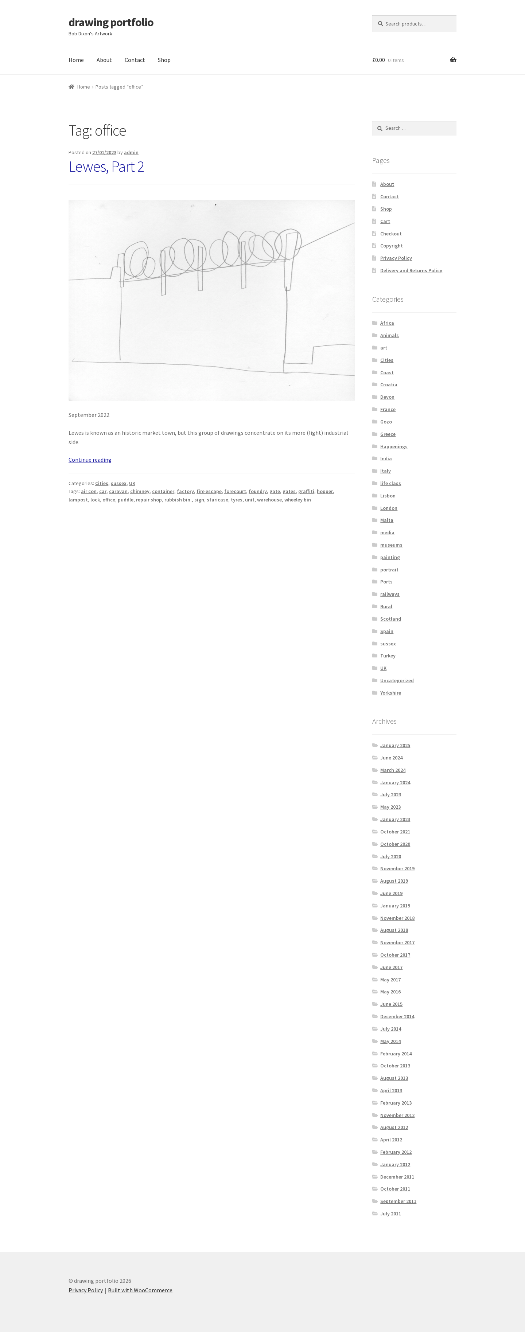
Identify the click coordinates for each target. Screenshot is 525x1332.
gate (274, 491)
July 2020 (390, 856)
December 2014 (397, 1016)
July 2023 (390, 794)
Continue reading (90, 459)
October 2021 (395, 831)
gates (289, 491)
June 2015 (391, 1004)
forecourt (235, 491)
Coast (387, 372)
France (388, 409)
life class (390, 483)
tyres (236, 499)
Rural (386, 606)
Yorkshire (390, 693)
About (104, 59)
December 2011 (397, 1176)
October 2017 (395, 955)
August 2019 (394, 881)
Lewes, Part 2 (106, 166)
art (383, 347)
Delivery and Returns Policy (411, 270)
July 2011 (390, 1213)
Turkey (388, 655)
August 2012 (394, 1127)
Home (76, 59)
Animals (389, 335)
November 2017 (397, 942)
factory (185, 491)
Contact (135, 59)
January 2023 (395, 819)
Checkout (391, 233)
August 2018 (394, 930)
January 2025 (395, 745)
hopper (325, 491)
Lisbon (388, 495)
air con (89, 491)
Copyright (391, 245)
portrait (389, 569)
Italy (385, 471)
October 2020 (395, 844)
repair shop (149, 499)
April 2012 (391, 1139)
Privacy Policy (396, 258)
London (388, 508)
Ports (386, 581)
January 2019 (395, 905)
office (108, 499)
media (387, 532)
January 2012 (395, 1164)
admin (131, 152)
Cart (385, 221)
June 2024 (391, 757)
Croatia (388, 384)
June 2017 (391, 967)
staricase (217, 499)
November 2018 (397, 918)
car (102, 491)
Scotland (390, 619)
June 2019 (391, 893)
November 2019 (397, 868)
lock (95, 499)
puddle (125, 499)
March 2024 (392, 770)
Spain (386, 631)
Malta (386, 520)
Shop (164, 59)
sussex (119, 483)
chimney (139, 491)
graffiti (306, 491)
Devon (387, 397)
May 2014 (390, 1041)
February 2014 (396, 1053)
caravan (118, 491)
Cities (101, 483)
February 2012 (396, 1152)
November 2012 (397, 1115)
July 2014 (390, 1029)
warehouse (269, 499)
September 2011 (398, 1201)
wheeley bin (297, 499)
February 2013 (396, 1102)
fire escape (209, 491)
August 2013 (394, 1078)
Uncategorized (397, 680)
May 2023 (390, 807)
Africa (387, 323)
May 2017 (390, 979)
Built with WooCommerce (140, 1290)
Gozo (386, 421)
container (163, 491)
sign (199, 499)
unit (249, 499)
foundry (258, 491)
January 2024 (395, 782)
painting (390, 557)
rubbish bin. (178, 499)
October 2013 (395, 1065)
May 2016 (390, 991)
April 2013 (391, 1090)
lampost (78, 499)
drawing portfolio (111, 22)
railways (390, 594)
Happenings (394, 446)
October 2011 (395, 1188)
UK (132, 483)
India (386, 458)
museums (391, 545)
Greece (388, 434)
